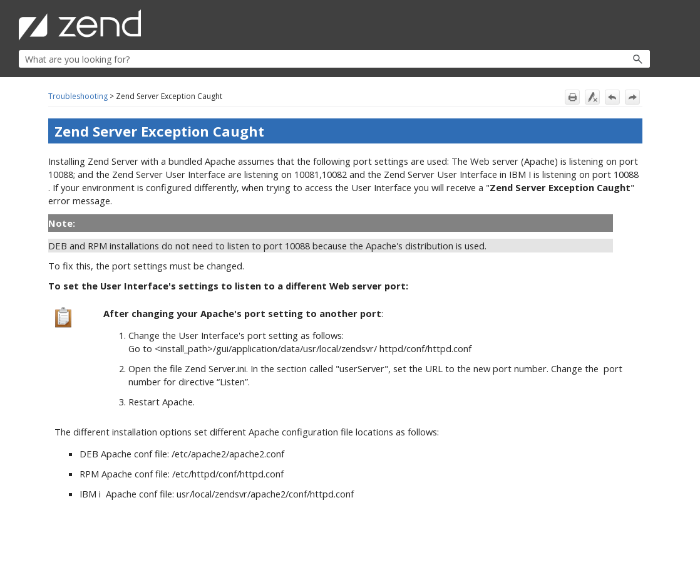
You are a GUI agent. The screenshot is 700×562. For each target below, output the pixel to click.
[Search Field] (334, 59)
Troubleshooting (78, 96)
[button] (611, 59)
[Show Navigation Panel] (643, 25)
